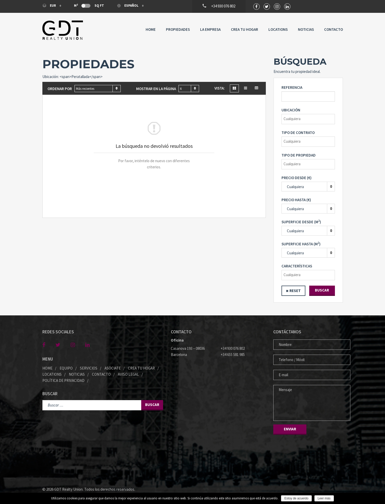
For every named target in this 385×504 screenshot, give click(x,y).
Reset (295, 290)
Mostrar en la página (156, 88)
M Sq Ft (89, 5)
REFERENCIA (291, 87)
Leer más (324, 498)
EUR (49, 5)
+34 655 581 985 (233, 354)
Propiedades (178, 29)
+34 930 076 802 (233, 348)
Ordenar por (60, 88)
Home (151, 29)
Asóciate (113, 368)
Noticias (306, 29)
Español (128, 5)
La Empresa (210, 29)
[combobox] (97, 88)
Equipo (66, 368)
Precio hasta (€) (296, 199)
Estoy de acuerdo (296, 498)
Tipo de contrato (298, 132)
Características (296, 266)
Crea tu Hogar (244, 29)
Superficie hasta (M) (301, 243)
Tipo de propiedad (298, 155)
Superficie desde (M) (301, 221)
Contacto (333, 29)
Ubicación (290, 110)
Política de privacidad (63, 380)
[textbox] (309, 118)
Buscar (322, 290)
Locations (278, 29)
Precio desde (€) (296, 177)
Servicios (88, 368)
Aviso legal (128, 374)
